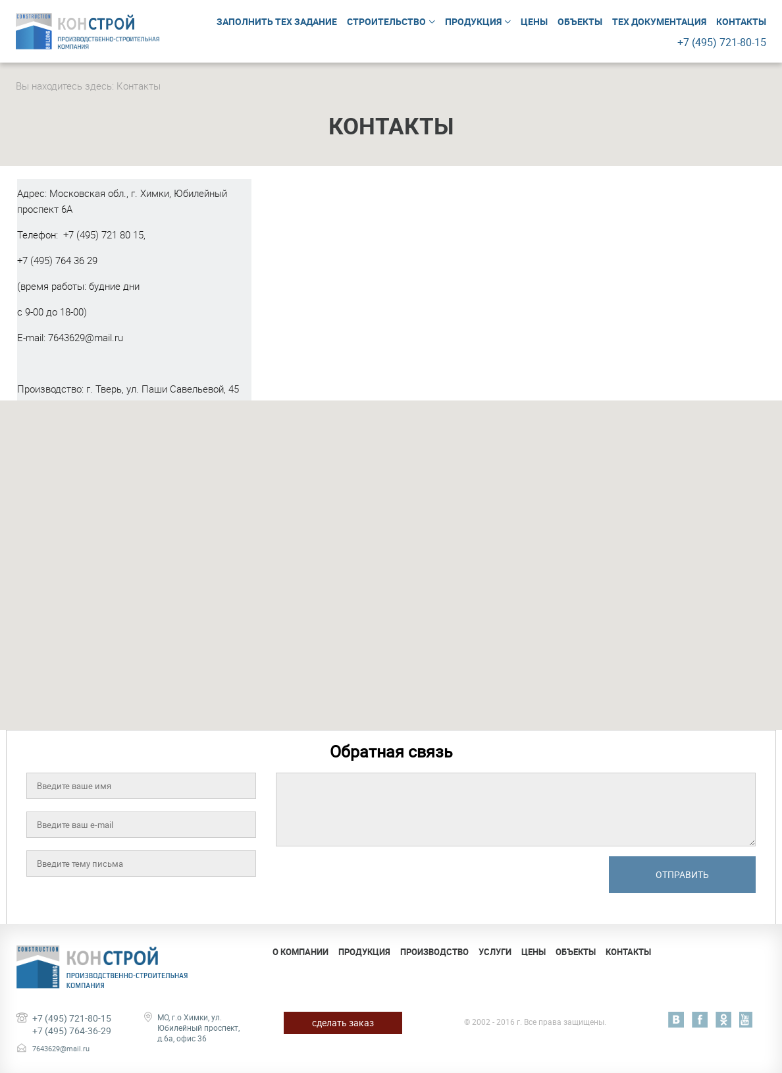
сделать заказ (343, 1022)
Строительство (386, 21)
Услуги (495, 952)
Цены (534, 21)
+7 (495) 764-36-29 (71, 1030)
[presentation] (376, 882)
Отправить (682, 874)
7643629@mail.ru (85, 337)
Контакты (741, 21)
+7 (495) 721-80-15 (71, 1018)
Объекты (580, 21)
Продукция (473, 21)
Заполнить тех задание (277, 21)
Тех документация (659, 21)
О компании (300, 952)
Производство (434, 952)
